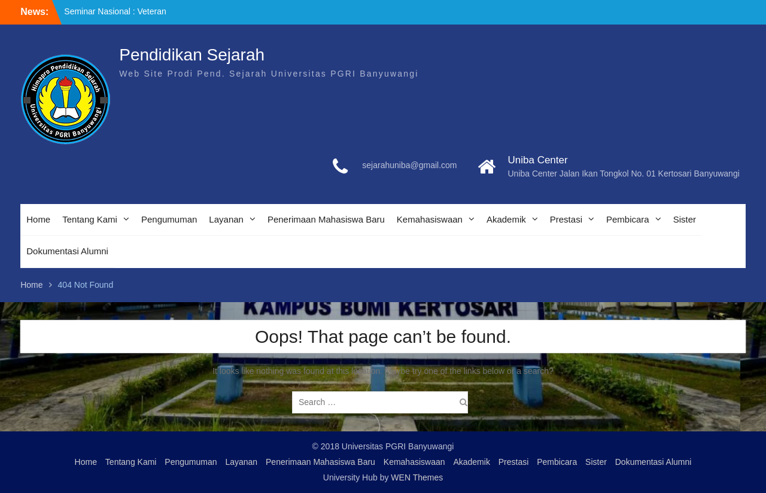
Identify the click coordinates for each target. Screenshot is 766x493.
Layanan (226, 219)
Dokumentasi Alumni (67, 251)
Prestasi (566, 219)
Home (38, 219)
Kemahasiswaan (430, 219)
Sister (684, 219)
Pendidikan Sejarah (192, 54)
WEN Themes (417, 477)
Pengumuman (169, 219)
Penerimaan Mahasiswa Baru (326, 219)
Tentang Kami (89, 219)
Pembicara (627, 219)
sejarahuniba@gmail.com (409, 165)
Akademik (506, 219)
